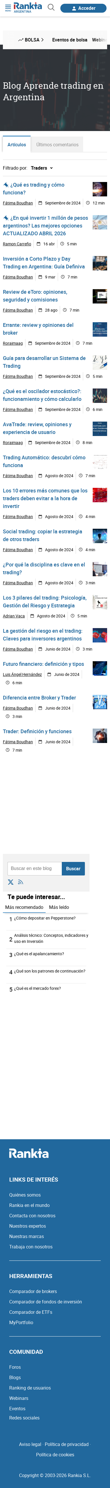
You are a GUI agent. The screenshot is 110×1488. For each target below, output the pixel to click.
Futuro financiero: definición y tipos (43, 663)
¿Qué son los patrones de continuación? (49, 971)
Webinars (18, 1398)
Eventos (17, 1408)
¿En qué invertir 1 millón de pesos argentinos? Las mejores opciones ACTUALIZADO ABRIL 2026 (45, 225)
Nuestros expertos (27, 1226)
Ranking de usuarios (30, 1388)
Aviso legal (30, 1444)
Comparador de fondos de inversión (45, 1302)
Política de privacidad (67, 1444)
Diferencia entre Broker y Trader (39, 697)
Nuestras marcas (26, 1236)
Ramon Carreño (17, 244)
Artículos (17, 144)
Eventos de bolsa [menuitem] (69, 40)
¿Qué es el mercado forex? (37, 988)
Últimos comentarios (57, 144)
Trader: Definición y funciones (37, 731)
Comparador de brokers (33, 1291)
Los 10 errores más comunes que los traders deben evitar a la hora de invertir (45, 498)
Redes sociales (24, 1418)
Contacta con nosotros (32, 1215)
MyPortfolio (21, 1322)
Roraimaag (13, 343)
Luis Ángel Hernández (22, 674)
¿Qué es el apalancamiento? (39, 953)
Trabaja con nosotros (31, 1247)
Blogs (15, 1377)
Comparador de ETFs (30, 1312)
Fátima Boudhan (18, 203)
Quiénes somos (25, 1195)
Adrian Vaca (14, 616)
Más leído (59, 907)
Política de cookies (55, 1454)
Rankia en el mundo (29, 1205)
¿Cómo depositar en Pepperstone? (45, 918)
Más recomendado (24, 907)
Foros (15, 1367)
